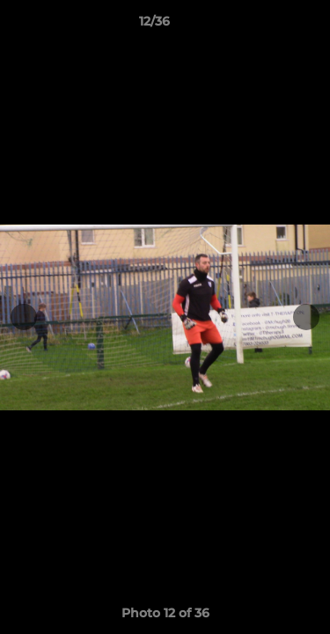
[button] (266, 25)
